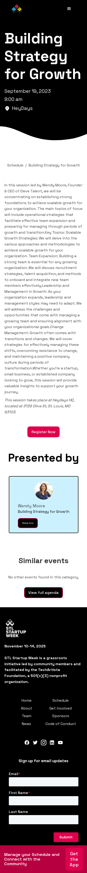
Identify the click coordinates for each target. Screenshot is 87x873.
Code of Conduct (60, 723)
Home (27, 700)
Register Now (43, 431)
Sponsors (60, 715)
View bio (28, 523)
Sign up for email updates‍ (43, 760)
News (26, 723)
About (26, 708)
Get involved (60, 708)
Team (26, 715)
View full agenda (43, 592)
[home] (17, 9)
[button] (69, 9)
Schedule (60, 700)
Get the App (74, 859)
